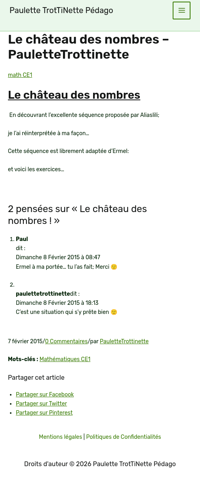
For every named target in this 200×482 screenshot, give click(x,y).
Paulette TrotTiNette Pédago (61, 10)
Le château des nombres (74, 94)
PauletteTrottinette (124, 341)
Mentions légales (60, 437)
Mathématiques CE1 (65, 359)
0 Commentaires (66, 341)
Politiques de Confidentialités (123, 437)
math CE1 (20, 75)
